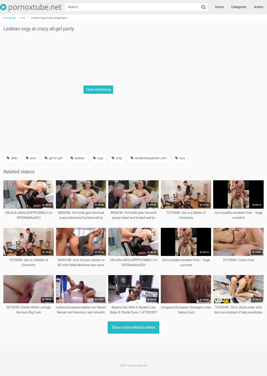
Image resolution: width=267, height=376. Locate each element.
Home (219, 7)
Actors (258, 7)
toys (180, 158)
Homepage (9, 17)
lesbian (78, 158)
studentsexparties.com (149, 158)
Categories (238, 7)
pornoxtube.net (31, 7)
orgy (98, 158)
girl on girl (53, 158)
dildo (12, 158)
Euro (23, 17)
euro (31, 158)
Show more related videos (133, 327)
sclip (117, 158)
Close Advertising (98, 89)
